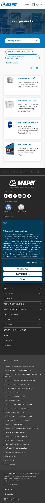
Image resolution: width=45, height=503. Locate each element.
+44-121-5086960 (13, 481)
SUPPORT (8, 299)
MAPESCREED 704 (28, 122)
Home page (8, 172)
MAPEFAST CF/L (27, 78)
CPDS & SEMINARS (12, 314)
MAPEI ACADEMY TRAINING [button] (15, 309)
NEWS (6, 335)
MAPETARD (24, 144)
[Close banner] (41, 223)
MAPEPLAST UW (27, 100)
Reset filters (12, 63)
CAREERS (8, 346)
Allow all (22, 269)
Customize (23, 274)
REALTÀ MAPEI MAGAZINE (15, 330)
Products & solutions (21, 172)
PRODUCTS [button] (8, 288)
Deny (22, 279)
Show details (32, 262)
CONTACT (8, 340)
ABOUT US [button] (8, 325)
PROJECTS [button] (8, 320)
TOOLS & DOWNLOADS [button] (14, 304)
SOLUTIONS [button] (9, 294)
